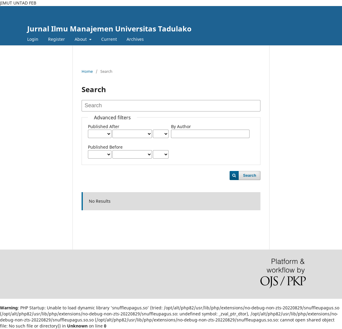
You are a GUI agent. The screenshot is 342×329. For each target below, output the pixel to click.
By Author (181, 126)
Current (109, 39)
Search (249, 175)
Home (87, 71)
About (81, 39)
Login (32, 39)
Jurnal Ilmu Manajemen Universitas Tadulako (109, 29)
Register (56, 39)
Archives (135, 39)
